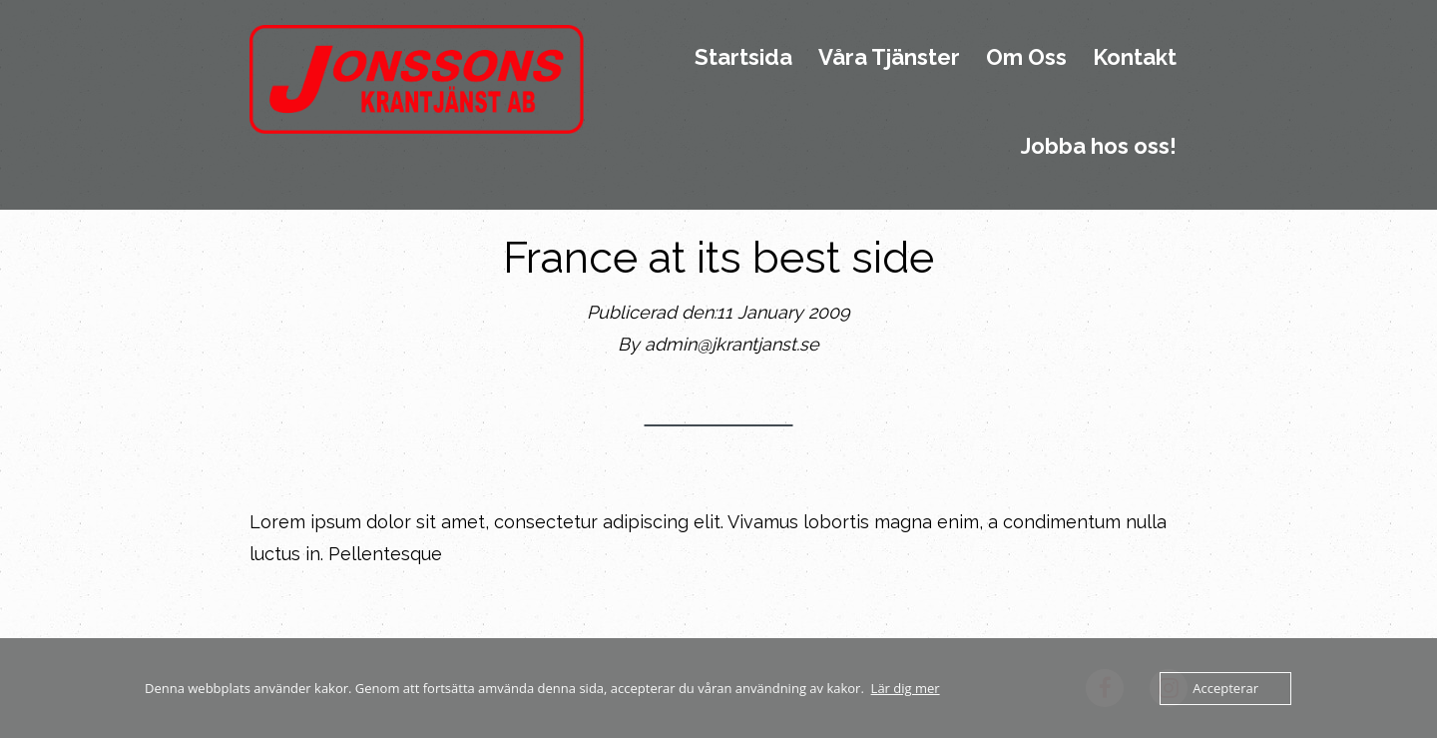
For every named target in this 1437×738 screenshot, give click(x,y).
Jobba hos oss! (1099, 147)
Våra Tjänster (889, 58)
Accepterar (1225, 688)
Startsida (743, 58)
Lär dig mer (905, 688)
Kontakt (1135, 58)
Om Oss (1026, 58)
